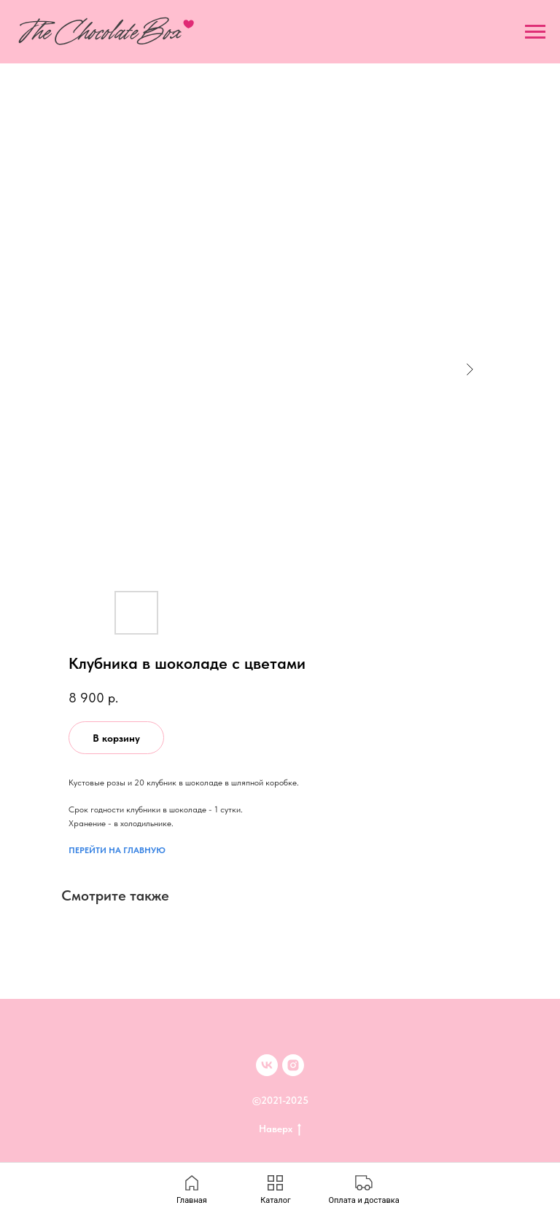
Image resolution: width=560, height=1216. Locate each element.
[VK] (267, 1065)
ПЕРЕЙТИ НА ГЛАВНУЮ (117, 850)
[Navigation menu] (535, 32)
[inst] (293, 1065)
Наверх (280, 1129)
